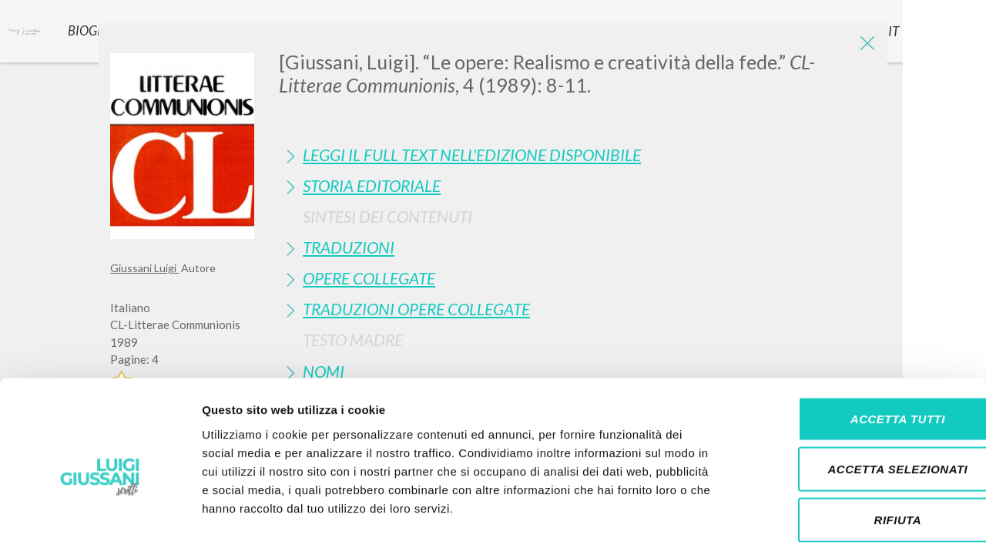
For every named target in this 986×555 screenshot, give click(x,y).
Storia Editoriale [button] (372, 185)
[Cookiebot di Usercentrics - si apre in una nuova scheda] (99, 524)
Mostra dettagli (810, 524)
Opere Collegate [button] (369, 278)
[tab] (577, 154)
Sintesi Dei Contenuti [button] (387, 216)
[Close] (864, 46)
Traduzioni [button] (348, 247)
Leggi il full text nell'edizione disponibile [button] (472, 154)
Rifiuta (857, 453)
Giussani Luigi (144, 267)
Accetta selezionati (857, 403)
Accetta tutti (857, 352)
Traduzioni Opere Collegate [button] (416, 309)
